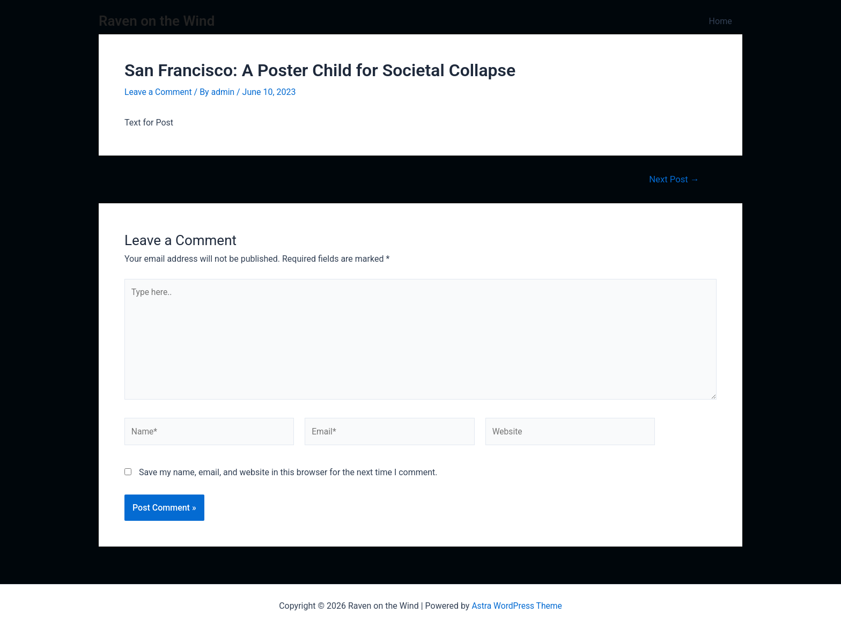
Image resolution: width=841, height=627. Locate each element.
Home (722, 21)
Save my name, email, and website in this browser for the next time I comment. (288, 475)
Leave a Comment (159, 92)
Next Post (673, 178)
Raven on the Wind (157, 21)
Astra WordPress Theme (516, 606)
